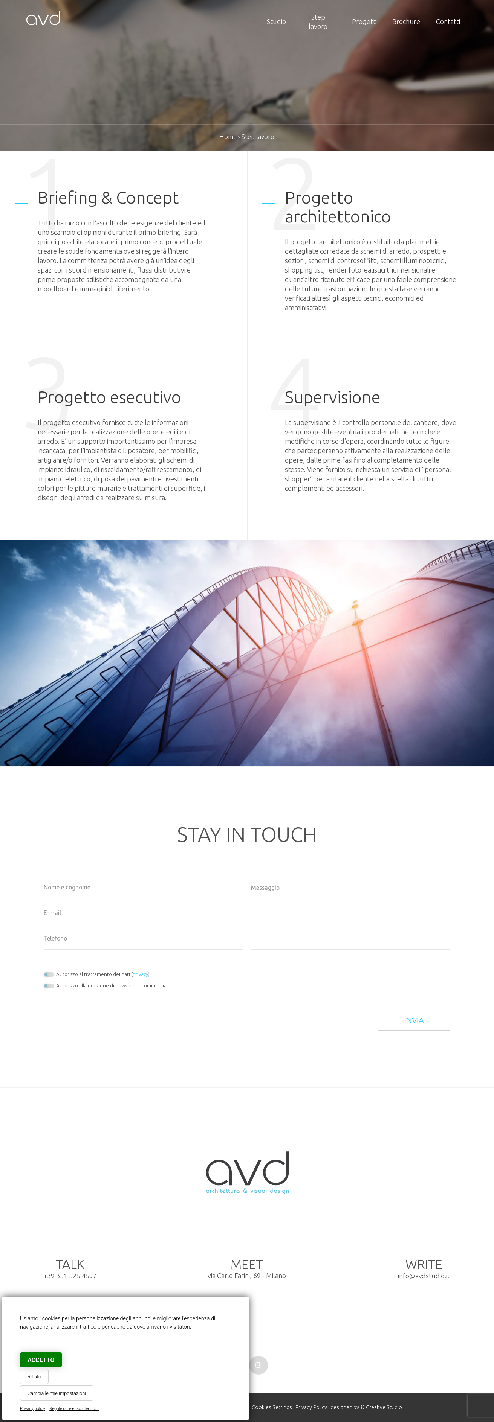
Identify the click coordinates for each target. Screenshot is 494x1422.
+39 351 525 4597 (70, 1276)
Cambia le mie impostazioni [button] (57, 1393)
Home (227, 136)
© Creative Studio (382, 1408)
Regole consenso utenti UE (74, 1408)
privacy (140, 974)
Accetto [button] (41, 1360)
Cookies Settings (271, 1408)
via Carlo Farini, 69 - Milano (247, 1269)
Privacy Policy (310, 1408)
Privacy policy (32, 1408)
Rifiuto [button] (34, 1376)
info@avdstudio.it (424, 1276)
